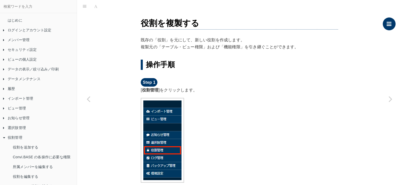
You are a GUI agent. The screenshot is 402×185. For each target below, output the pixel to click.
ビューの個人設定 (20, 59)
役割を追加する (25, 147)
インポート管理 (18, 98)
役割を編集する (25, 176)
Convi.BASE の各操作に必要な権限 (42, 157)
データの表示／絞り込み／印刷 (31, 69)
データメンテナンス (22, 79)
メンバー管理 (16, 40)
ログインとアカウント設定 (27, 30)
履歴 (9, 89)
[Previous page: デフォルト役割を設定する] (88, 99)
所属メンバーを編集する (33, 167)
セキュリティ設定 (20, 50)
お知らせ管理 (16, 118)
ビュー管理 (14, 108)
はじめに (15, 20)
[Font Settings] (95, 6)
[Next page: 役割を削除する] (390, 99)
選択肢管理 (14, 128)
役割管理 (12, 137)
